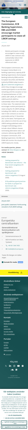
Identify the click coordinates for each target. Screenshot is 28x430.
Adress (6, 326)
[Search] (13, 5)
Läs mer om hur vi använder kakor (15, 418)
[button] (25, 2)
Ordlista (6, 287)
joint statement (9, 85)
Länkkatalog (8, 354)
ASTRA (6, 345)
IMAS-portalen (8, 350)
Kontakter (7, 321)
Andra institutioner (10, 290)
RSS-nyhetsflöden (9, 334)
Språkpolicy (7, 305)
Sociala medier (8, 331)
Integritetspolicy (9, 302)
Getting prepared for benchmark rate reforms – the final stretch (15, 162)
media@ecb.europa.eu (15, 249)
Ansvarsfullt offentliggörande (13, 313)
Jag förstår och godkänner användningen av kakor (15, 422)
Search (20, 5)
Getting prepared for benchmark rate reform (12, 173)
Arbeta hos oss (8, 284)
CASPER (6, 348)
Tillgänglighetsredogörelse (12, 310)
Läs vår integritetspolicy (15, 415)
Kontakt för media (10, 262)
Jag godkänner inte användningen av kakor (15, 427)
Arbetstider (7, 329)
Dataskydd (7, 307)
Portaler (6, 342)
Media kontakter (9, 324)
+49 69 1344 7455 (14, 245)
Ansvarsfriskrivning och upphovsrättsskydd (11, 299)
